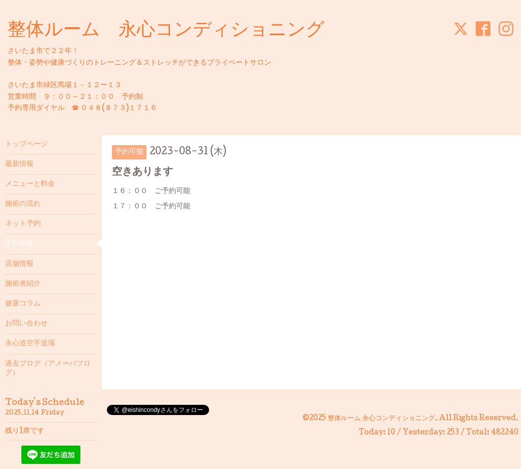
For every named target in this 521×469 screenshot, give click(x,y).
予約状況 (19, 244)
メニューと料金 (30, 184)
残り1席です (24, 431)
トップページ (26, 145)
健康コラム (23, 304)
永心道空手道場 (30, 344)
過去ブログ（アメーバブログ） (48, 368)
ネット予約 (23, 224)
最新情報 (19, 164)
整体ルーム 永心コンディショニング (166, 31)
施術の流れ (23, 204)
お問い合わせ (26, 324)
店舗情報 (19, 264)
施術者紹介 (23, 284)
